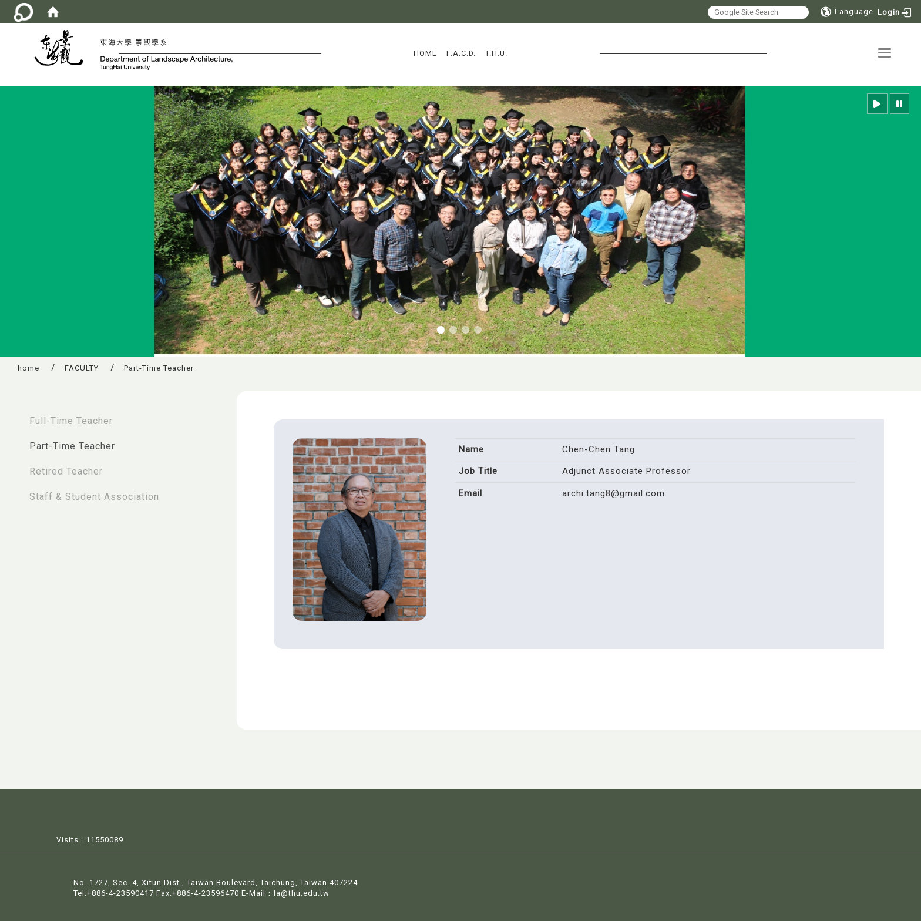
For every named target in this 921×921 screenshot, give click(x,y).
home (28, 368)
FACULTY (82, 368)
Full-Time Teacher (71, 420)
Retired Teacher (66, 471)
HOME (425, 53)
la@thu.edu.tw (302, 892)
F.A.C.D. (461, 53)
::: (12, 415)
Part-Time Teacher (72, 446)
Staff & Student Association (94, 496)
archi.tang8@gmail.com (613, 493)
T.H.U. (496, 53)
